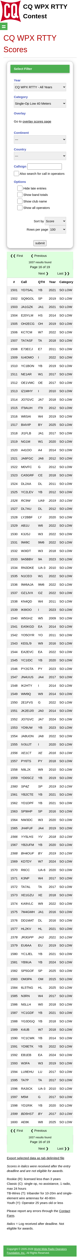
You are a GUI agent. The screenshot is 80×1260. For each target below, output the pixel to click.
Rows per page (37, 229)
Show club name (35, 201)
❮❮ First (16, 255)
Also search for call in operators (42, 173)
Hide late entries (34, 188)
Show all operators (36, 208)
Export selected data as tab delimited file (35, 1158)
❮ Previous (39, 255)
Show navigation (3, 26)
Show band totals (35, 195)
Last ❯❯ (63, 273)
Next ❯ (44, 273)
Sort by (39, 221)
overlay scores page (37, 121)
